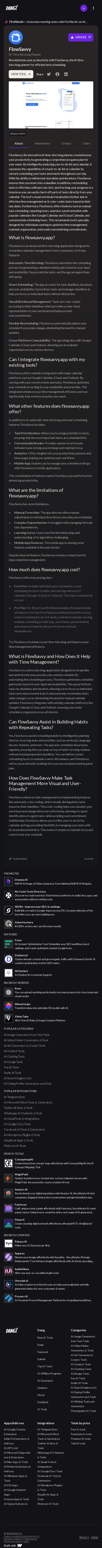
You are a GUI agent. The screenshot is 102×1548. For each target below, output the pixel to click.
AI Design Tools (13, 1062)
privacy (84, 1537)
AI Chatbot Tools (14, 1051)
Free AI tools (78, 1429)
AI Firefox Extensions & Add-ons (17, 1469)
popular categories (18, 1028)
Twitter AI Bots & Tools (18, 1107)
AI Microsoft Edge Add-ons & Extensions (17, 1455)
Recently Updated (17, 1235)
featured (10, 934)
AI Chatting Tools (14, 1056)
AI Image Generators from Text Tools (27, 1034)
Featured (42, 1352)
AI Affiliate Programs (49, 1373)
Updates (42, 1387)
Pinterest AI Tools (15, 1145)
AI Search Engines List (17, 1078)
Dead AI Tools (14, 1153)
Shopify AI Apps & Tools (18, 1140)
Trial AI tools (78, 1443)
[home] (11, 8)
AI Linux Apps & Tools (16, 1499)
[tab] (19, 143)
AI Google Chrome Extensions (15, 1432)
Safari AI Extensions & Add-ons (16, 1441)
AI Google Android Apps (14, 1492)
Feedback (42, 1402)
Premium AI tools (81, 1438)
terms (94, 1537)
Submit (41, 1359)
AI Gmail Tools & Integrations (21, 1118)
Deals (40, 1344)
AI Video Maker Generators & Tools (26, 1040)
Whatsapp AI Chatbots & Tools (23, 1113)
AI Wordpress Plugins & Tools (22, 1135)
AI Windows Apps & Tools (15, 1478)
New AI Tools (45, 1337)
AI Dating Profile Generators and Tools (28, 1083)
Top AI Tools (44, 1366)
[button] (93, 8)
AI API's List (11, 1448)
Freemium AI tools (81, 1434)
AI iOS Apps (11, 1485)
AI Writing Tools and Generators (82, 1404)
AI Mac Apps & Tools (16, 1462)
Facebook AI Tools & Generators (24, 1129)
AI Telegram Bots (14, 1097)
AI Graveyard (45, 1380)
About (41, 1395)
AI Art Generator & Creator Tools (24, 1045)
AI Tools (42, 1409)
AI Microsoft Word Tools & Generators (28, 1102)
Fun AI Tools (11, 1067)
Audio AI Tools (12, 1072)
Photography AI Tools (83, 1410)
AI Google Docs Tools (17, 1124)
